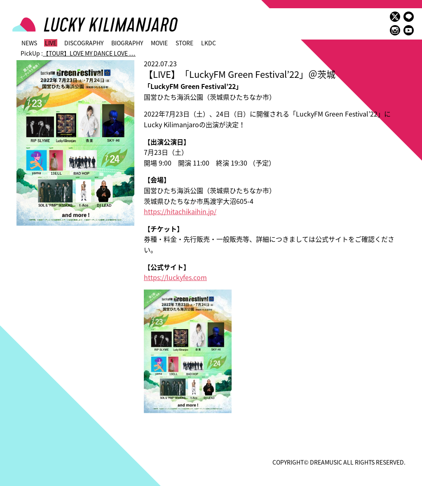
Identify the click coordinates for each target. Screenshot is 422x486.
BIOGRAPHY (127, 43)
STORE (184, 43)
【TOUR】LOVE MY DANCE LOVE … (89, 53)
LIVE (50, 43)
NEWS (29, 43)
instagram (395, 30)
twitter (395, 17)
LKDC (208, 43)
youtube (408, 30)
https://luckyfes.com (175, 277)
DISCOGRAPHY (83, 43)
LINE (408, 17)
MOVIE (159, 43)
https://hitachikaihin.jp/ (180, 211)
